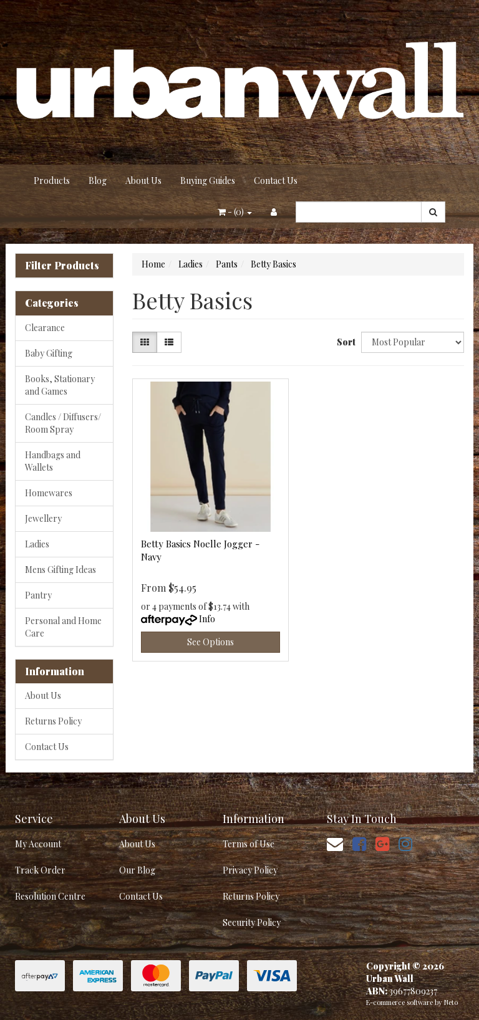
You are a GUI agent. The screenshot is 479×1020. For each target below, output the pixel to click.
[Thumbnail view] (144, 342)
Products (52, 180)
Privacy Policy (250, 870)
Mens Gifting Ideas (60, 569)
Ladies (37, 544)
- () (235, 212)
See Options (210, 642)
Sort (344, 342)
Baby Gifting (48, 353)
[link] (359, 843)
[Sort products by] (412, 342)
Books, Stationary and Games (60, 385)
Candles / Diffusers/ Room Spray (63, 423)
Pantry (38, 595)
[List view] (169, 342)
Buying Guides (207, 180)
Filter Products (62, 265)
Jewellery (43, 518)
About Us (143, 180)
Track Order (40, 870)
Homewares (48, 493)
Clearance (45, 328)
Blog (98, 180)
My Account (38, 844)
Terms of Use (248, 844)
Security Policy (252, 922)
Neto (451, 1002)
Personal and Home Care (63, 627)
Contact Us (276, 180)
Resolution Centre (50, 896)
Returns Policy (53, 721)
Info (207, 619)
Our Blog (137, 870)
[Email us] (335, 843)
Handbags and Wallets (52, 461)
